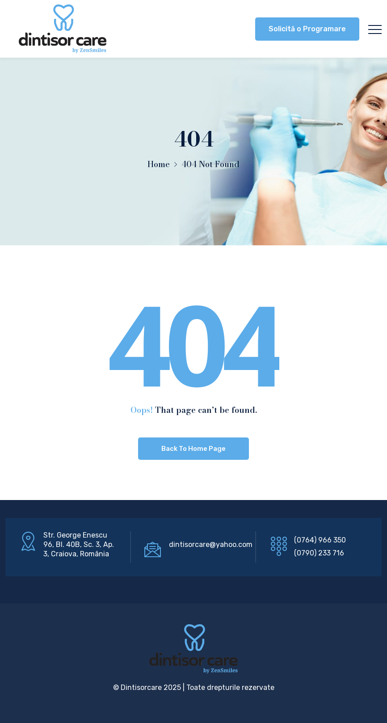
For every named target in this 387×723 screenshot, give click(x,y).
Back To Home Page (193, 449)
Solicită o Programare (307, 29)
